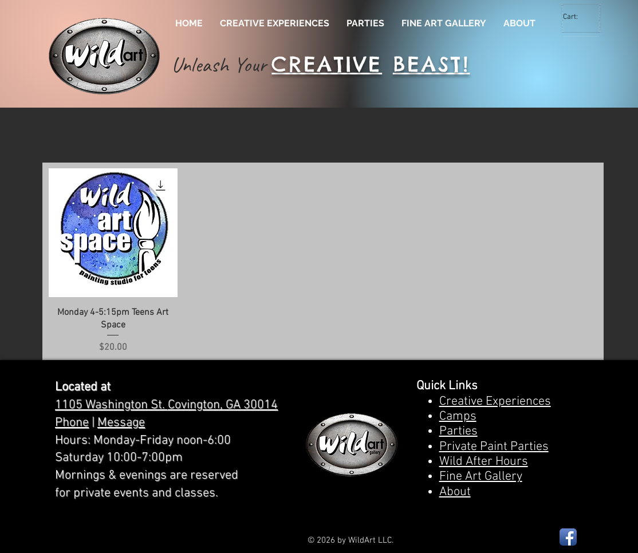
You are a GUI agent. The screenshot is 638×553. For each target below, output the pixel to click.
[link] (577, 16)
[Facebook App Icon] (568, 537)
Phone (72, 422)
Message (121, 422)
